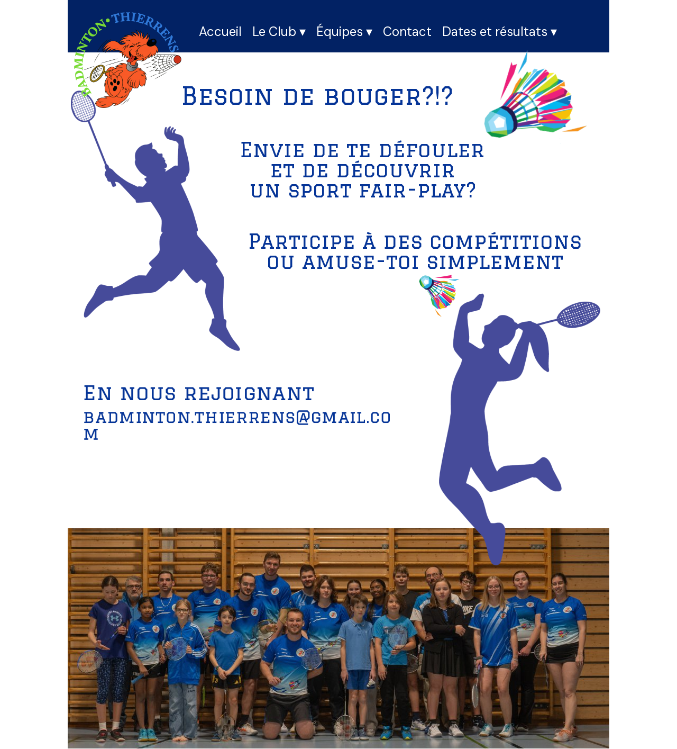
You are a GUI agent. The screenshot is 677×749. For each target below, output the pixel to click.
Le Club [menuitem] (279, 32)
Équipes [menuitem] (344, 32)
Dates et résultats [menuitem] (499, 32)
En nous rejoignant (198, 392)
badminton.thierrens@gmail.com (237, 425)
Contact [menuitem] (407, 31)
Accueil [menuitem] (220, 31)
